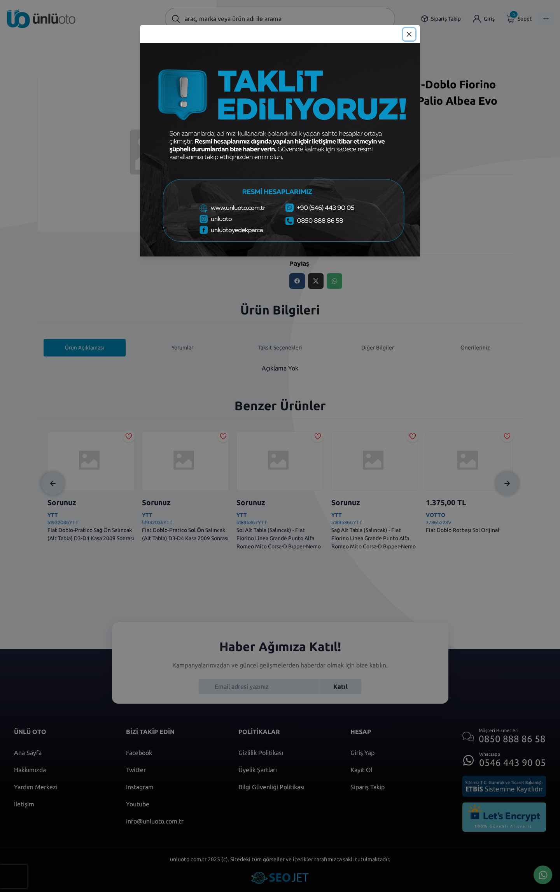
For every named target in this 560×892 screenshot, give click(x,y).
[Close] (409, 34)
